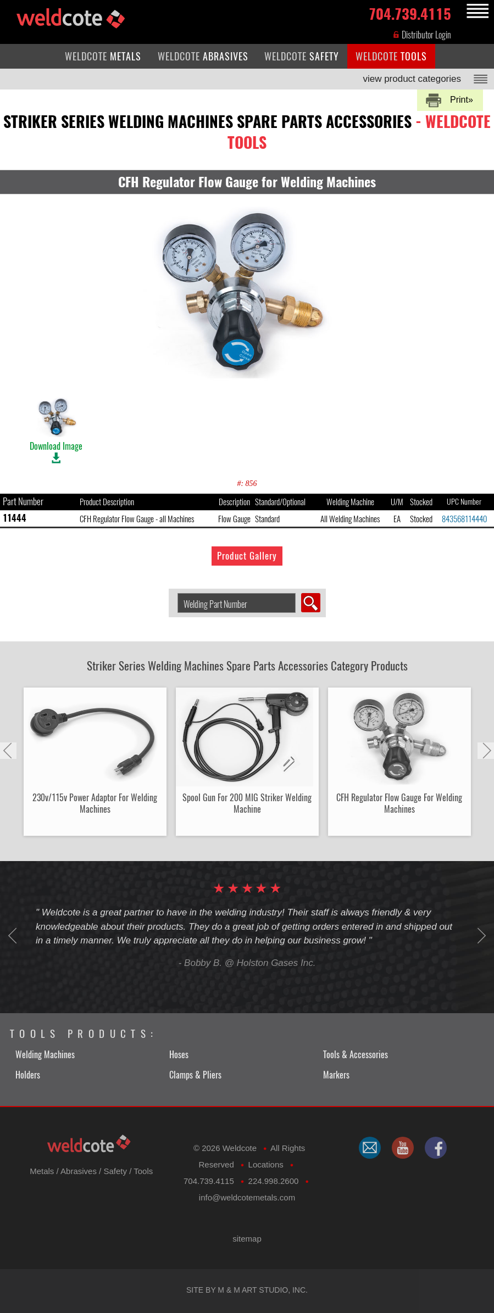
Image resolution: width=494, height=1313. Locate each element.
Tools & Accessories (355, 1054)
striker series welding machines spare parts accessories (247, 132)
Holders (27, 1075)
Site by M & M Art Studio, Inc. (247, 1290)
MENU (476, 11)
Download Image (56, 424)
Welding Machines (45, 1054)
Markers (336, 1075)
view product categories (412, 79)
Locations (266, 1164)
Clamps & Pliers (195, 1075)
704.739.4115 (410, 11)
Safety (115, 1171)
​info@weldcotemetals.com (247, 1197)
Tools (143, 1171)
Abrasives (78, 1171)
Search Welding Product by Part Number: (173, 593)
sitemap (247, 1238)
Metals (42, 1171)
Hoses (178, 1054)
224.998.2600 (273, 1181)
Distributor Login (421, 35)
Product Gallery (247, 555)
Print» (461, 99)
